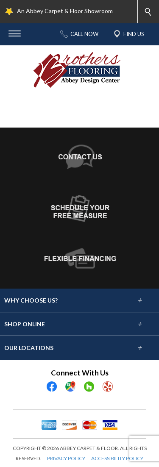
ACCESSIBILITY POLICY (117, 458)
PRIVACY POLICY (66, 458)
